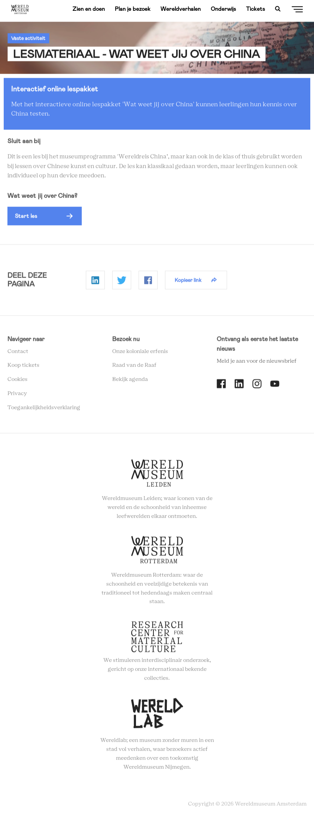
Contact (17, 353)
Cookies (17, 381)
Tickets (255, 9)
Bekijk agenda (130, 381)
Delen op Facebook (148, 282)
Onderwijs (223, 9)
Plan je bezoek (132, 9)
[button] (44, 218)
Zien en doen (88, 9)
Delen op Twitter (121, 282)
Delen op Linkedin (95, 282)
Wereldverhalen (181, 9)
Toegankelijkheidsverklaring (43, 409)
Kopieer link (188, 282)
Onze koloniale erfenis (140, 353)
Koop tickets (23, 367)
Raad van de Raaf (134, 367)
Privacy (17, 396)
